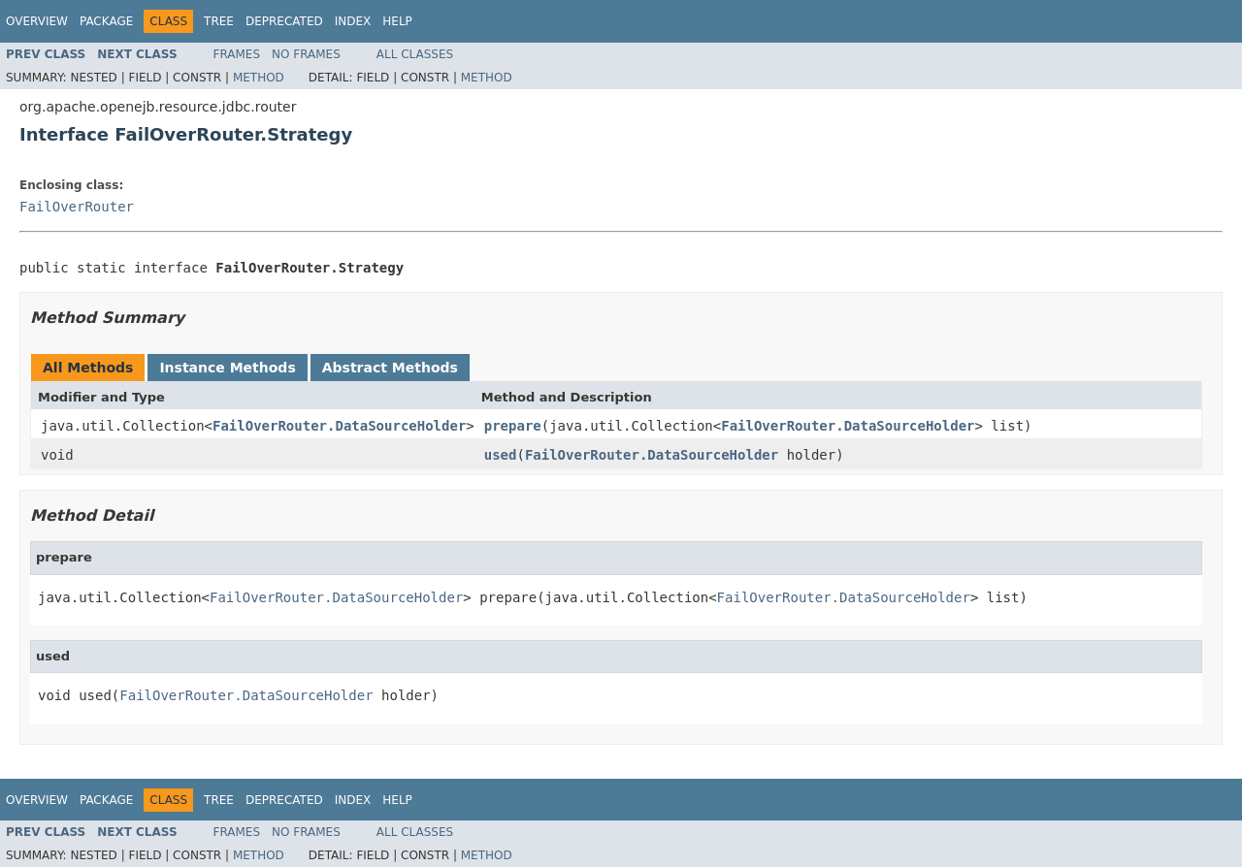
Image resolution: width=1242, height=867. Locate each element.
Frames (237, 54)
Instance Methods (227, 367)
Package (106, 21)
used (500, 455)
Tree (219, 21)
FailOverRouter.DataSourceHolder (339, 426)
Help (397, 21)
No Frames (306, 54)
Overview (37, 21)
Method (258, 77)
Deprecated (284, 21)
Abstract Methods (390, 367)
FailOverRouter (76, 206)
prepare (512, 426)
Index (353, 21)
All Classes (414, 54)
